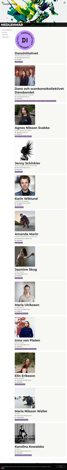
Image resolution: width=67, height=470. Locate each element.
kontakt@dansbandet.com (23, 96)
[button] (64, 2)
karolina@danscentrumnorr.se (23, 451)
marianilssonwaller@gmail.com (24, 415)
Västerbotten (41, 101)
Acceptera (61, 466)
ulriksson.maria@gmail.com (23, 309)
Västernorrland (51, 101)
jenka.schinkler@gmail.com (23, 167)
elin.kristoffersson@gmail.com (23, 380)
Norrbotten (18, 61)
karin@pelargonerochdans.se (23, 203)
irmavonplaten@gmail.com (23, 344)
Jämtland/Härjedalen (21, 101)
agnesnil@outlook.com (22, 132)
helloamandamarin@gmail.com (24, 238)
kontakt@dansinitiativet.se (23, 57)
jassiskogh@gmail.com (22, 274)
